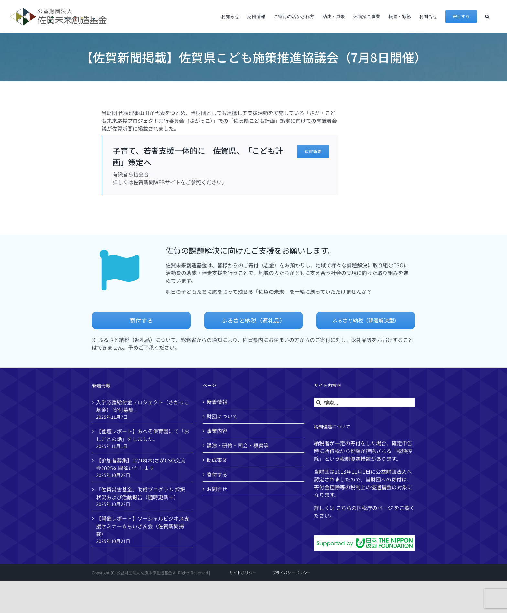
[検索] (318, 402)
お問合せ (217, 489)
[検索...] (364, 402)
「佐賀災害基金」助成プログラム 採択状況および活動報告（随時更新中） (140, 493)
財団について (222, 416)
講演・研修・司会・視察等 (238, 445)
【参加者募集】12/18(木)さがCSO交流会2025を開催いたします (140, 464)
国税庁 (364, 508)
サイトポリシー (242, 572)
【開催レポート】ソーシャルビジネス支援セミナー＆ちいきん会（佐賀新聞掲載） (142, 526)
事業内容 (217, 431)
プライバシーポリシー (291, 572)
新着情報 (217, 402)
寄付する (217, 474)
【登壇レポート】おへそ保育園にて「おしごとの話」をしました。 (142, 435)
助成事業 (217, 460)
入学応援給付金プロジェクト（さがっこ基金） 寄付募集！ (142, 406)
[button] (487, 16)
